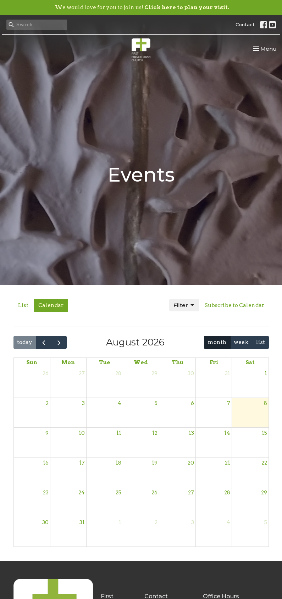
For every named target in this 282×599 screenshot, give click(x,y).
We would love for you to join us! (142, 7)
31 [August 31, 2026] (82, 522)
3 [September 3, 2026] (192, 522)
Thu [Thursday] (177, 362)
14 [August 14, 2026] (227, 433)
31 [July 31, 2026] (227, 373)
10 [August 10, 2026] (82, 433)
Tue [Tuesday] (104, 362)
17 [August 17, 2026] (82, 463)
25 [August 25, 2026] (118, 492)
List (23, 305)
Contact (245, 24)
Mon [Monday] (68, 362)
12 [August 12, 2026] (154, 433)
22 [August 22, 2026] (264, 463)
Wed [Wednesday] (141, 362)
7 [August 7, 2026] (228, 403)
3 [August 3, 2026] (83, 403)
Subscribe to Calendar (234, 305)
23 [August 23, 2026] (46, 492)
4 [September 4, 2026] (228, 522)
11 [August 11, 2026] (118, 433)
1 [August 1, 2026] (266, 373)
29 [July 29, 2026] (154, 373)
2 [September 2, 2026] (156, 522)
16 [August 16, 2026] (46, 463)
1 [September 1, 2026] (120, 522)
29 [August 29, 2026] (264, 492)
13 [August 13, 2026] (191, 433)
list (260, 342)
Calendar (50, 305)
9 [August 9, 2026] (47, 433)
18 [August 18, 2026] (118, 463)
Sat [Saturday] (250, 362)
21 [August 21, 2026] (227, 463)
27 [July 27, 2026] (82, 373)
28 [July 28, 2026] (118, 373)
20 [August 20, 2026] (191, 463)
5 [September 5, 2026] (265, 522)
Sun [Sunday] (31, 362)
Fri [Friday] (214, 362)
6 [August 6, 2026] (192, 403)
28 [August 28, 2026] (227, 492)
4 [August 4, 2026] (119, 403)
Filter (184, 305)
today (24, 342)
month (217, 342)
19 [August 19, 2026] (154, 463)
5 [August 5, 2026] (156, 403)
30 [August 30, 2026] (45, 522)
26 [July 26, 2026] (46, 373)
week (241, 342)
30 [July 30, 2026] (191, 373)
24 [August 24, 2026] (81, 492)
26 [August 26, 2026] (154, 492)
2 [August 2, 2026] (47, 403)
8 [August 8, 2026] (265, 403)
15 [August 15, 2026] (264, 433)
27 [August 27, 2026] (191, 492)
